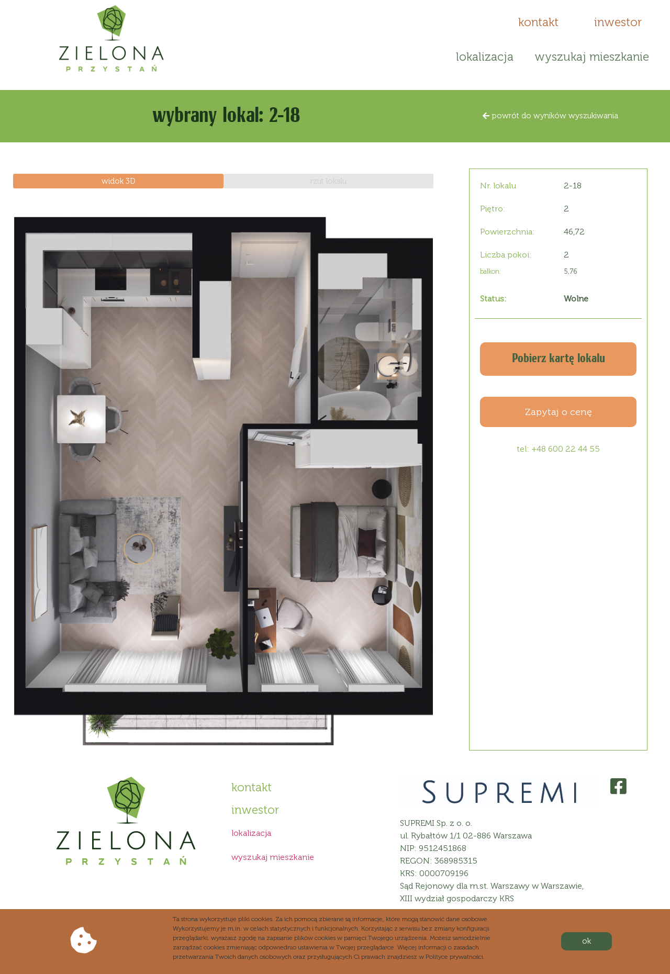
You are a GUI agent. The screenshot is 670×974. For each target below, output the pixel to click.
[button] (538, 22)
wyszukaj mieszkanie (591, 57)
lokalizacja (484, 57)
